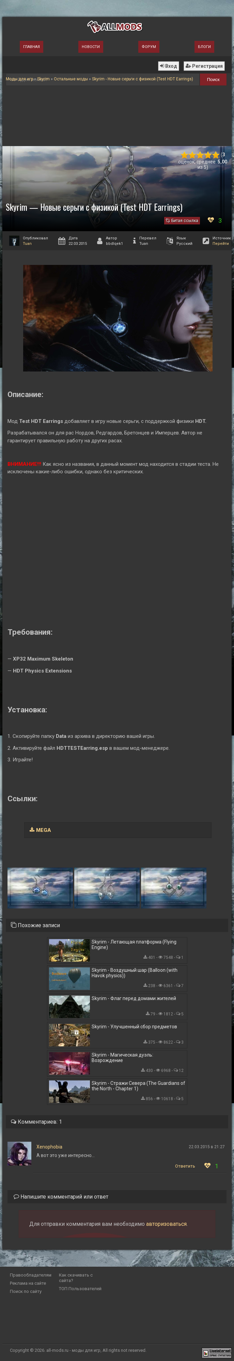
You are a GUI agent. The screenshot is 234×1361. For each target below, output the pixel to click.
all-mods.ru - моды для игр (73, 1350)
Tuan (27, 243)
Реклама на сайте (28, 1283)
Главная (31, 47)
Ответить (185, 1166)
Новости (91, 47)
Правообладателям (30, 1275)
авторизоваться (166, 1224)
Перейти (221, 243)
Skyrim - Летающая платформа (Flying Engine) (134, 944)
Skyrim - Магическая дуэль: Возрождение (122, 1057)
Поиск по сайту (26, 1291)
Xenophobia (49, 1147)
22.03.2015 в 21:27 (207, 1146)
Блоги (204, 47)
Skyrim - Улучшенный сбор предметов (134, 1026)
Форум (149, 47)
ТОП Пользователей (80, 1288)
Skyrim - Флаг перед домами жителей (134, 998)
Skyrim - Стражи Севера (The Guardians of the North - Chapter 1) (138, 1085)
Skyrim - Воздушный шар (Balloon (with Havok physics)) (134, 972)
